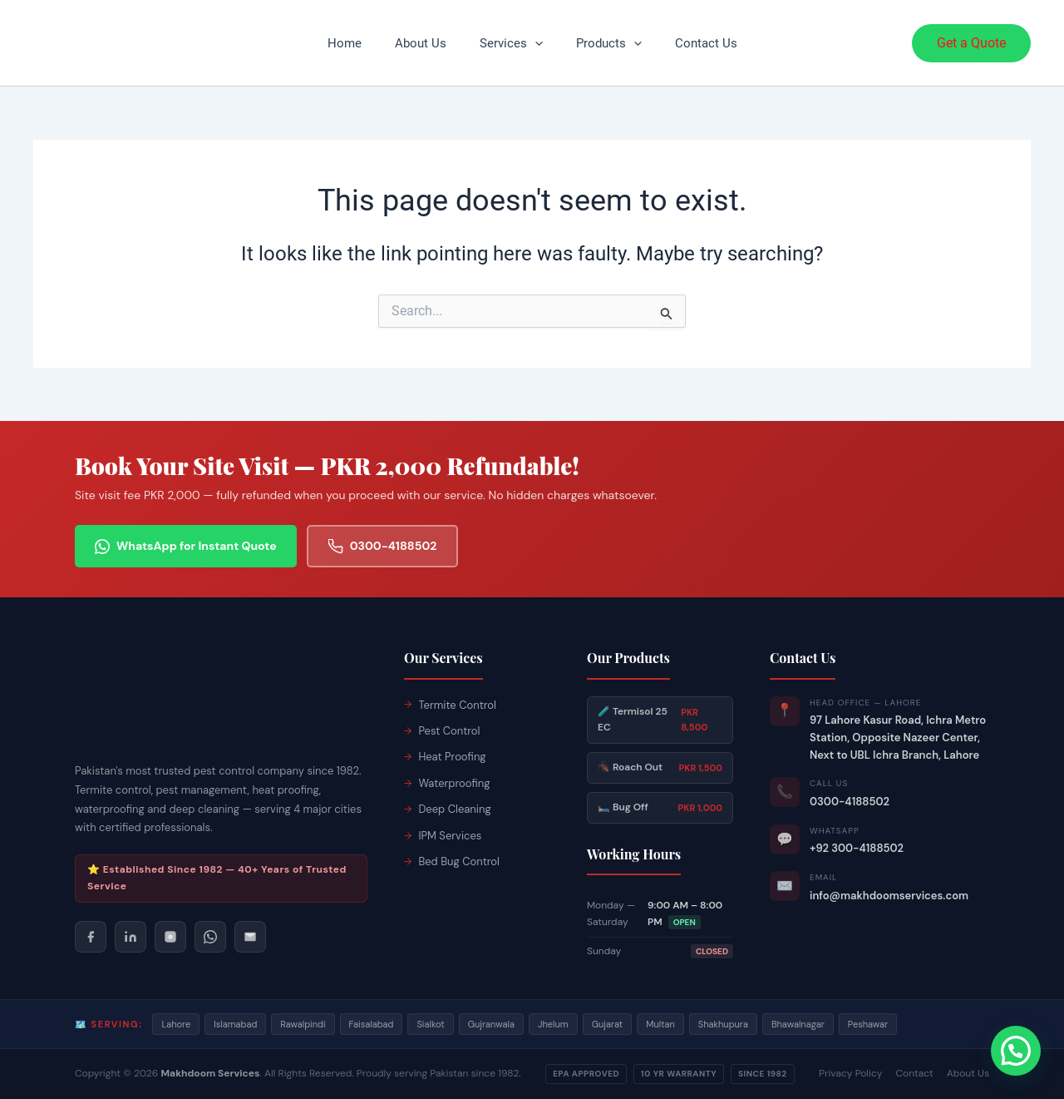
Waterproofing (454, 783)
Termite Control (457, 705)
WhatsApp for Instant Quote (186, 546)
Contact (914, 1073)
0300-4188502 (382, 546)
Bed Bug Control (459, 861)
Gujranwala (491, 1024)
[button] (535, 43)
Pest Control (449, 731)
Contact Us (706, 43)
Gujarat (607, 1024)
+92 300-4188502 (857, 848)
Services (511, 43)
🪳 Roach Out (660, 767)
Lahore (175, 1024)
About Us (420, 43)
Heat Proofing (451, 757)
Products (609, 43)
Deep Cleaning (454, 809)
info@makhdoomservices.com (889, 896)
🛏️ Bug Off (660, 807)
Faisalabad (371, 1024)
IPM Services (449, 836)
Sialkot (430, 1024)
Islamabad (235, 1024)
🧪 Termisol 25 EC (660, 720)
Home (345, 43)
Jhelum (553, 1024)
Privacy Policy (850, 1073)
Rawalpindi (302, 1024)
